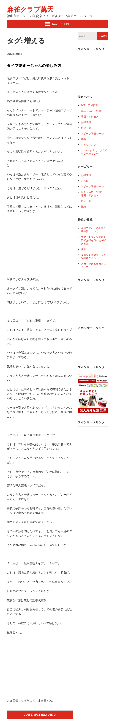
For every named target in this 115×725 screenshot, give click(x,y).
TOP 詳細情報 (89, 105)
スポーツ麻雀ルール (92, 133)
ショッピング (88, 144)
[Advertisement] (33, 249)
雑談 (83, 139)
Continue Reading (40, 714)
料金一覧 (86, 127)
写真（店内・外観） (92, 110)
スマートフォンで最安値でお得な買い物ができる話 (93, 240)
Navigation (57, 24)
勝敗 (83, 249)
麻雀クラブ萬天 (30, 9)
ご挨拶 (84, 180)
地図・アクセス (90, 116)
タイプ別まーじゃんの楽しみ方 (34, 65)
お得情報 (86, 122)
